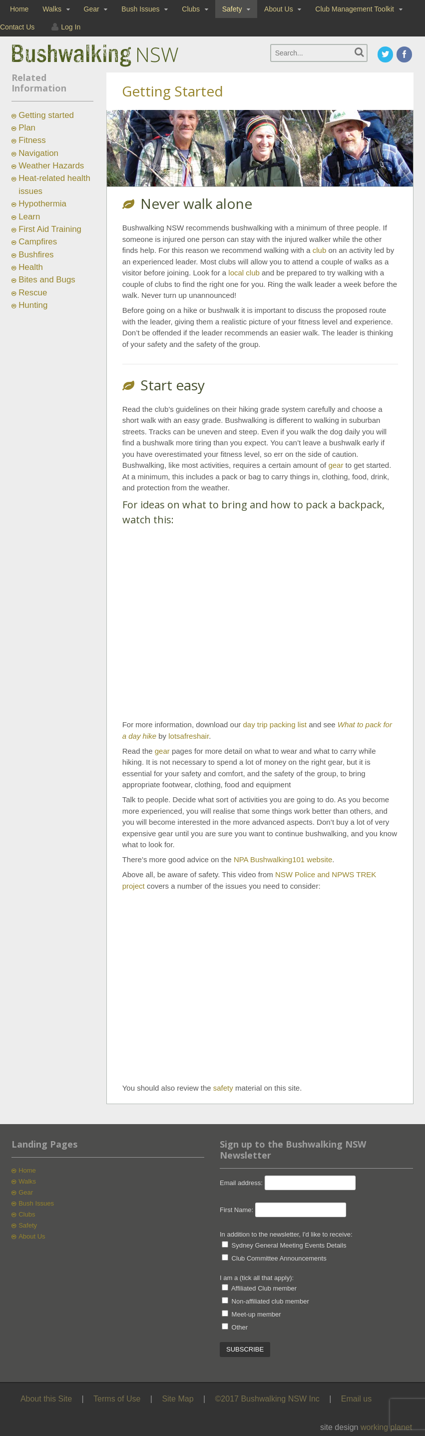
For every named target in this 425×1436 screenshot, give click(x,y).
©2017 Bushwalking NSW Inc (267, 1399)
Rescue (32, 292)
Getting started (46, 115)
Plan (26, 127)
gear (335, 465)
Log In (70, 27)
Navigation (38, 153)
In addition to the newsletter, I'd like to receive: (286, 1234)
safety (223, 1088)
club (320, 250)
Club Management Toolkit (354, 9)
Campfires (37, 241)
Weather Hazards (51, 165)
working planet (386, 1427)
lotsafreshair (188, 736)
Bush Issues (140, 9)
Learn (29, 216)
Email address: (242, 1183)
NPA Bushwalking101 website (283, 859)
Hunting (32, 305)
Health (30, 267)
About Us (278, 9)
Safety (232, 9)
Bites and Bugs (46, 279)
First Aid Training (49, 229)
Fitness (31, 140)
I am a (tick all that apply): (257, 1278)
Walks (51, 9)
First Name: (236, 1210)
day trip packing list (275, 724)
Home (19, 9)
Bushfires (35, 254)
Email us (356, 1399)
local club (244, 272)
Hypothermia (42, 203)
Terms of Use (116, 1399)
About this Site (46, 1399)
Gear (91, 9)
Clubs (191, 9)
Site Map (177, 1399)
